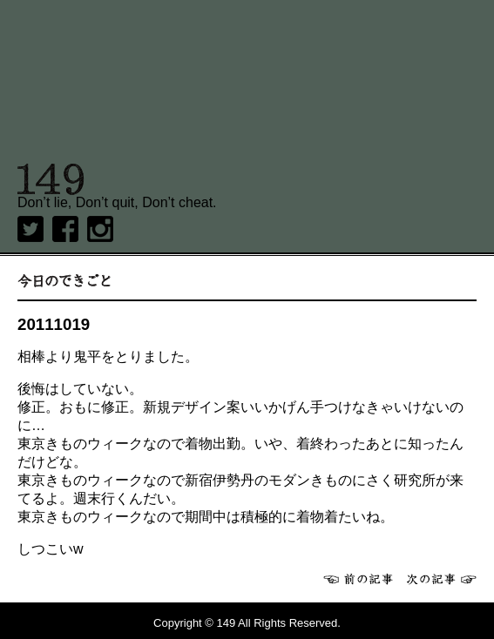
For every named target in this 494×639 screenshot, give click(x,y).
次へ (442, 579)
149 (51, 179)
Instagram (100, 229)
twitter (30, 229)
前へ (358, 579)
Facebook (65, 229)
